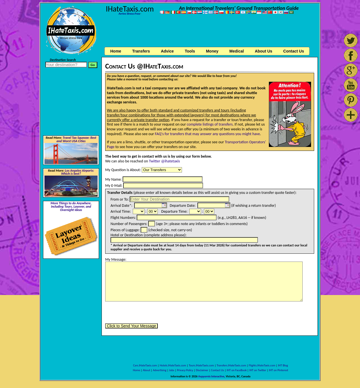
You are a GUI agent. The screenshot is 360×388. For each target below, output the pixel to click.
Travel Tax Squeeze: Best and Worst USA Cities (76, 139)
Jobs (171, 370)
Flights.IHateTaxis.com (262, 365)
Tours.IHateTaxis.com (201, 365)
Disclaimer (202, 370)
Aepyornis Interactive (211, 376)
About (146, 370)
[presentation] (148, 312)
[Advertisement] (209, 31)
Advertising (159, 370)
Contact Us (217, 370)
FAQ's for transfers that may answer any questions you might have (207, 133)
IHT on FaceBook (237, 370)
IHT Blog (283, 365)
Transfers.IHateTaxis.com (231, 365)
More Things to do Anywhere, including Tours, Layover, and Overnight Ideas (71, 206)
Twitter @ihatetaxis (164, 161)
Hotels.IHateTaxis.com (173, 365)
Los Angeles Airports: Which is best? (77, 172)
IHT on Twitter (257, 370)
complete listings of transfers (210, 124)
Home (115, 51)
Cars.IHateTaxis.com (145, 365)
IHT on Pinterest (278, 370)
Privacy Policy (185, 370)
